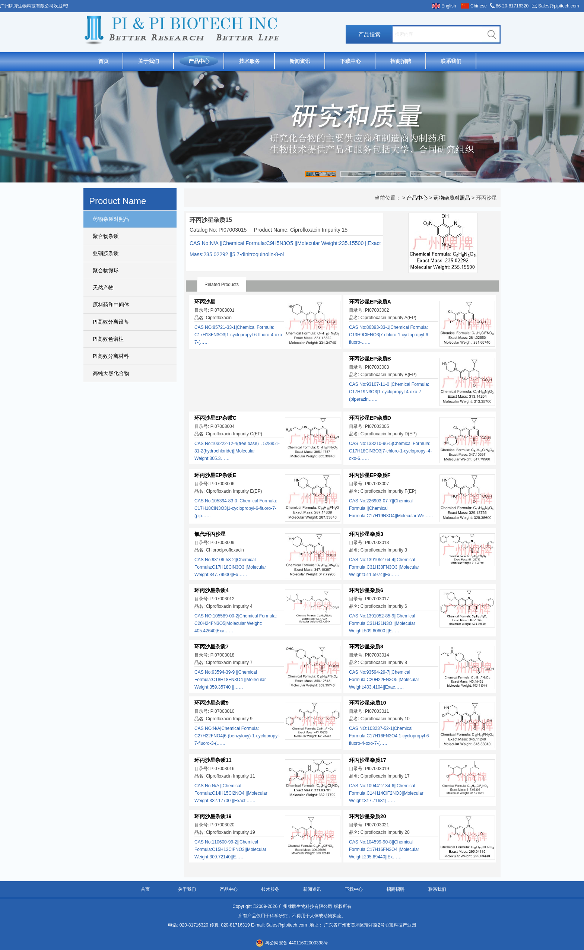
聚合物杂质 (106, 236)
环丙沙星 (204, 302)
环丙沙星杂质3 (366, 534)
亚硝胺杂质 (106, 253)
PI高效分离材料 (111, 356)
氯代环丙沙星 (210, 534)
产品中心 (198, 61)
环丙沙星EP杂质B (370, 359)
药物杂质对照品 (111, 219)
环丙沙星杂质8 (366, 646)
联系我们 (451, 61)
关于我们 (148, 61)
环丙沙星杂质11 (213, 760)
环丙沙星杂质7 (211, 646)
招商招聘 (400, 61)
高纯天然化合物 (111, 373)
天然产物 (103, 287)
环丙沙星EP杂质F (369, 475)
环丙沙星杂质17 (367, 760)
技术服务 (249, 61)
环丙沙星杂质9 (211, 703)
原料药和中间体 (111, 305)
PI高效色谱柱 (108, 339)
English (448, 6)
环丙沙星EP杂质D (370, 418)
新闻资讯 (299, 61)
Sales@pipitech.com (558, 6)
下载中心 (350, 61)
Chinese (478, 6)
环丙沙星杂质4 (211, 590)
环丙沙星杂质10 (367, 703)
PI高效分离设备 (111, 322)
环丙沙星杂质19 (213, 816)
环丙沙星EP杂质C (215, 418)
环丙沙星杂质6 (366, 590)
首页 (103, 61)
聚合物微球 (106, 270)
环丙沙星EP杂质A (370, 302)
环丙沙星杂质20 (367, 816)
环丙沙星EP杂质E (215, 475)
